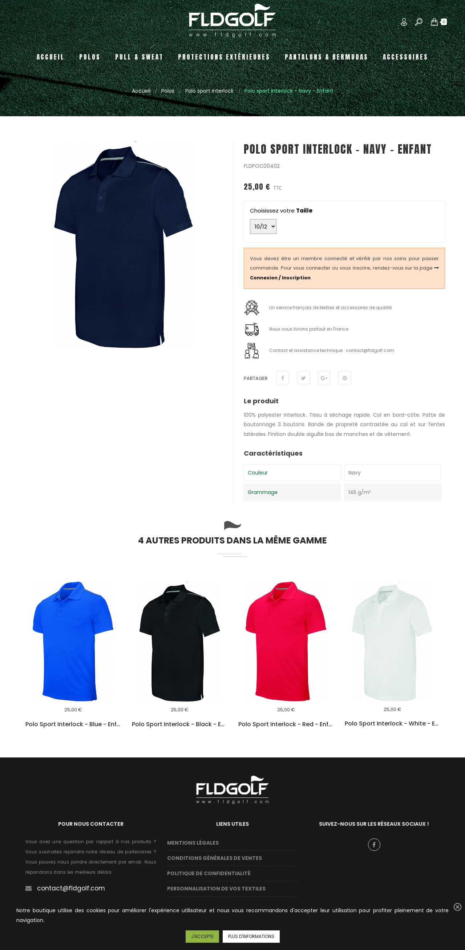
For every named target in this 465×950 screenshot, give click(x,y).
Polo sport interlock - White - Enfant (392, 724)
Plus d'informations (251, 936)
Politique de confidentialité (209, 873)
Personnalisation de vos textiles (216, 888)
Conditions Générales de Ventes (214, 858)
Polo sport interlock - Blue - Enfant (73, 724)
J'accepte (202, 936)
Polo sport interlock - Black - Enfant (179, 724)
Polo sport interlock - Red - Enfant (286, 724)
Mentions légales (193, 842)
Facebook (374, 844)
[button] (434, 22)
